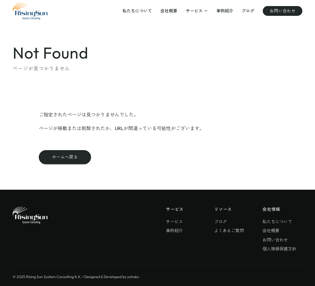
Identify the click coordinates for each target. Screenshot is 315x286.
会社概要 (168, 10)
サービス (197, 10)
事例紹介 (224, 10)
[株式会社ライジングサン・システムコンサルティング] (30, 11)
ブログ (248, 10)
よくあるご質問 (229, 230)
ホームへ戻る (65, 157)
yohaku (133, 276)
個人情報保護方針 (279, 248)
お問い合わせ (282, 10)
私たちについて (137, 10)
